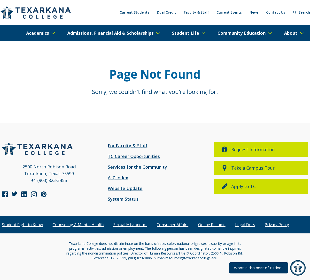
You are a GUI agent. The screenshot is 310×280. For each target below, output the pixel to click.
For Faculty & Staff (127, 145)
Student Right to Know (22, 224)
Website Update (125, 188)
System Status (123, 199)
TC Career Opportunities (134, 156)
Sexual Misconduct (130, 224)
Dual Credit (166, 12)
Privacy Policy (277, 224)
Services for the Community (137, 167)
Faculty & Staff (196, 12)
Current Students (134, 12)
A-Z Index (118, 178)
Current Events (229, 12)
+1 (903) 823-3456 (49, 180)
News (253, 12)
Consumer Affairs (172, 224)
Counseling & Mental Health (78, 224)
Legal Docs (245, 224)
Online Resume (211, 224)
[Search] (301, 12)
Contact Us (275, 12)
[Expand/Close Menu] (41, 33)
